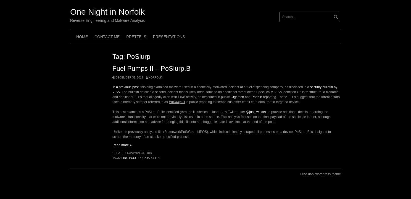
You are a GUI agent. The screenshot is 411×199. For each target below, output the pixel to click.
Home (82, 37)
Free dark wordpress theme (320, 174)
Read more (122, 145)
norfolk (155, 77)
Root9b (256, 97)
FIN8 (125, 157)
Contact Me (107, 37)
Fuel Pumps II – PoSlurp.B (151, 68)
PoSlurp (135, 157)
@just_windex (256, 112)
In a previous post (125, 87)
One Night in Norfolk (107, 11)
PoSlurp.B (151, 157)
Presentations (169, 37)
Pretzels (136, 37)
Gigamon (237, 97)
